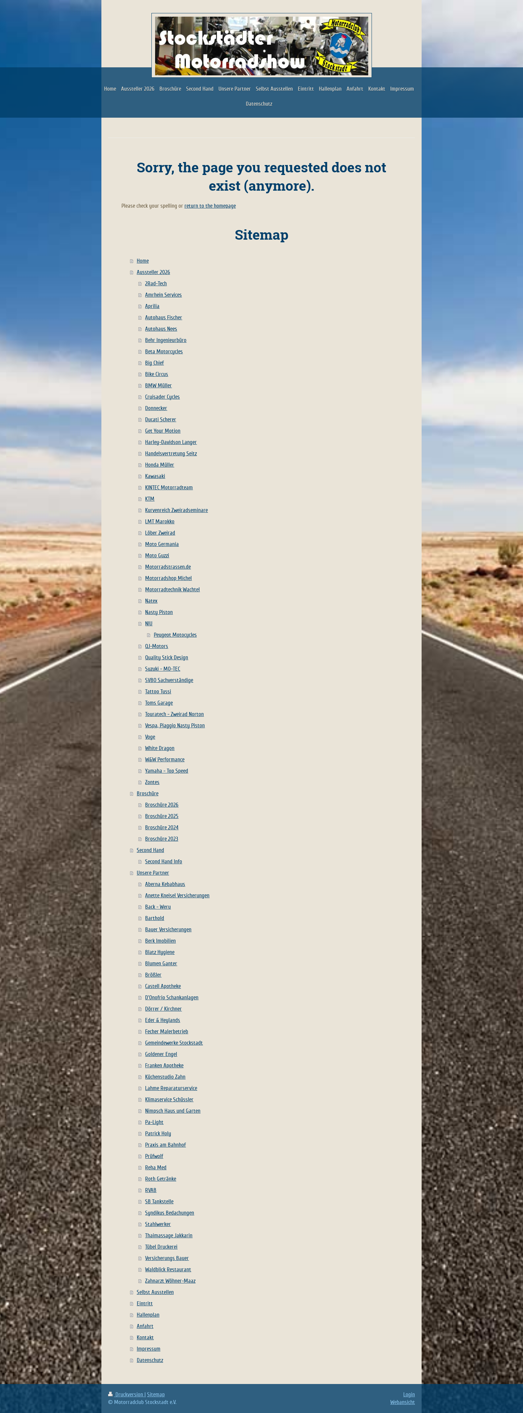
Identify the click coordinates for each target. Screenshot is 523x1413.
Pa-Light (154, 1122)
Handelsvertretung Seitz (171, 453)
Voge (150, 736)
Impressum (148, 1348)
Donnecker (156, 408)
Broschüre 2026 (161, 804)
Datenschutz (150, 1360)
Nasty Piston (159, 612)
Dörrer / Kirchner (163, 1008)
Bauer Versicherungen (168, 929)
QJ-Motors (156, 646)
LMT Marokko (159, 521)
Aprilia (152, 306)
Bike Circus (156, 374)
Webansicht (402, 1402)
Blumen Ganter (161, 963)
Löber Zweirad (160, 532)
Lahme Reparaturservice (171, 1088)
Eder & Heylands (162, 1020)
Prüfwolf (154, 1156)
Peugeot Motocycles (175, 634)
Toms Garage (159, 702)
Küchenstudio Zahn (165, 1076)
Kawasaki (155, 476)
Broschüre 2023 (161, 838)
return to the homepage (210, 205)
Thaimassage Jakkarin (168, 1235)
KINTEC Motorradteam (169, 487)
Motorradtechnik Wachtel (172, 589)
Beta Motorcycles (164, 351)
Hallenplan (148, 1314)
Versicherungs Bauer (167, 1258)
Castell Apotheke (163, 986)
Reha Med (155, 1167)
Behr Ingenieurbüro (165, 340)
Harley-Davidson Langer (171, 442)
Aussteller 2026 (153, 272)
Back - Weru (158, 906)
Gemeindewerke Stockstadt (174, 1042)
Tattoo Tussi (158, 691)
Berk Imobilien (160, 940)
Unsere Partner (153, 872)
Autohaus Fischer (163, 317)
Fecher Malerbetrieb (166, 1031)
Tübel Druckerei (161, 1246)
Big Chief (154, 362)
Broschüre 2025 (161, 816)
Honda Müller (159, 464)
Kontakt (145, 1337)
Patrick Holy (158, 1133)
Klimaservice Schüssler (169, 1099)
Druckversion (126, 1394)
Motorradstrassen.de (168, 566)
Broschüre (147, 793)
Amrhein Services (163, 294)
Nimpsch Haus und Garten (172, 1110)
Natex (151, 600)
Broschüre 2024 (161, 827)
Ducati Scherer (160, 419)
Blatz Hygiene (159, 952)
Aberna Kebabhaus (165, 884)
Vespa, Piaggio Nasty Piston (175, 725)
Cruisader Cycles (162, 396)
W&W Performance (164, 759)
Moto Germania (162, 544)
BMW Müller (158, 385)
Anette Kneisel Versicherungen (177, 895)
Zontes (152, 782)
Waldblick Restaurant (168, 1269)
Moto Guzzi (157, 555)
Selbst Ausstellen (155, 1292)
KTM (149, 498)
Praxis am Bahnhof (165, 1144)
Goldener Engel (161, 1054)
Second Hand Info (163, 861)
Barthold (154, 918)
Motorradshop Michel (168, 578)
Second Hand (150, 850)
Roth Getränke (160, 1178)
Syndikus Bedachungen (169, 1212)
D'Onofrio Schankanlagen (171, 997)
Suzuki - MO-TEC (162, 668)
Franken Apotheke (164, 1065)
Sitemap (156, 1394)
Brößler (153, 974)
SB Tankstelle (159, 1201)
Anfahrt (145, 1326)
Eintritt (145, 1303)
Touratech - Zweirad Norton (174, 714)
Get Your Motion (162, 430)
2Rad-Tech (156, 283)
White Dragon (159, 748)
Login (409, 1394)
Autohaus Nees (161, 328)
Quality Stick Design (166, 657)
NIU (148, 623)
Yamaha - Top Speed (166, 770)
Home (143, 260)
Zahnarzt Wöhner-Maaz (170, 1280)
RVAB (150, 1190)
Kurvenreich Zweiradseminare (176, 510)
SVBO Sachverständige (169, 680)
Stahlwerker (158, 1224)
